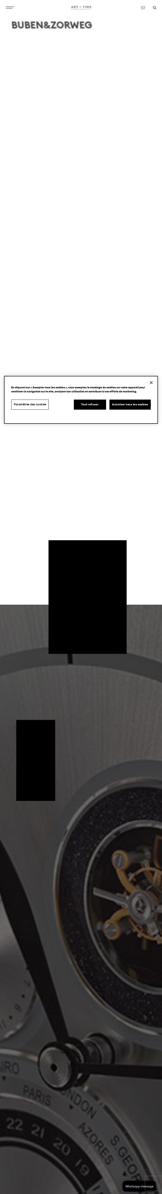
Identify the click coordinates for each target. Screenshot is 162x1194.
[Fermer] (151, 382)
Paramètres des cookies (30, 404)
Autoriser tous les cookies (130, 404)
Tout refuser (89, 404)
